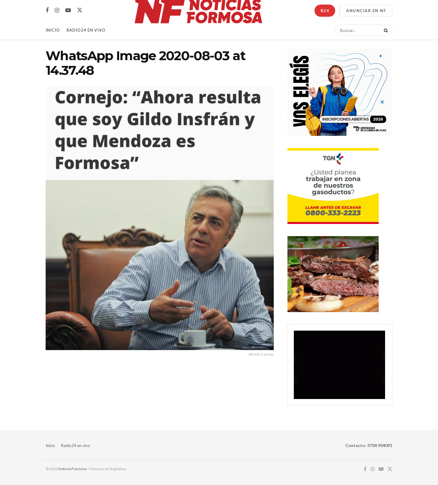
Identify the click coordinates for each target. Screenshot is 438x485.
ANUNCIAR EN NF (366, 10)
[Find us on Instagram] (57, 10)
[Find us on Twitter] (79, 10)
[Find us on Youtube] (68, 10)
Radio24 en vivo (75, 445)
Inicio (53, 30)
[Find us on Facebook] (47, 10)
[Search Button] (384, 30)
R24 (325, 10)
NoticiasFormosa (72, 468)
